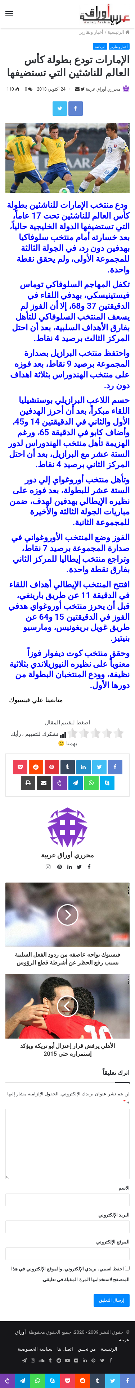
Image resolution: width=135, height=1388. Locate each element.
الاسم (124, 1188)
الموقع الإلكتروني (113, 1242)
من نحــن (87, 1349)
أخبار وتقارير (91, 32)
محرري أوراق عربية (103, 89)
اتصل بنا (65, 1349)
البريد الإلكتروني (114, 1215)
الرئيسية (119, 32)
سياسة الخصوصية (35, 1349)
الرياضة (100, 47)
